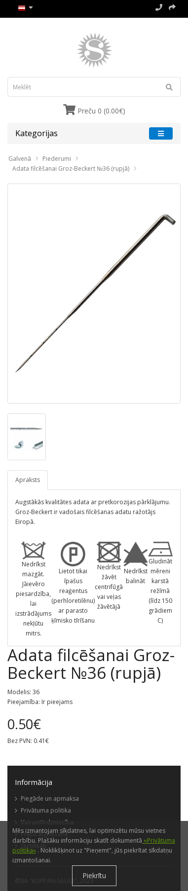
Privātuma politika (46, 810)
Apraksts (27, 480)
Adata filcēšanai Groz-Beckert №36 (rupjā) (70, 168)
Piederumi (56, 158)
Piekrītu (94, 875)
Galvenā (19, 158)
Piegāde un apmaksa (50, 798)
